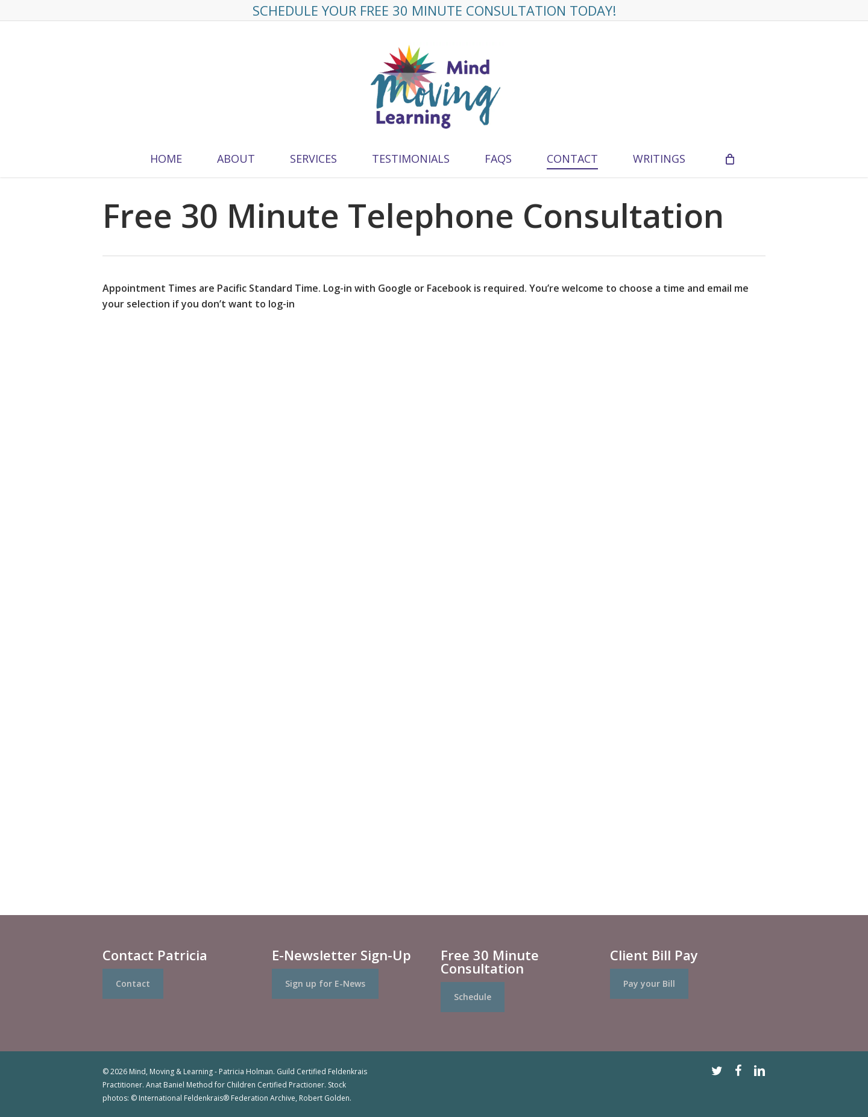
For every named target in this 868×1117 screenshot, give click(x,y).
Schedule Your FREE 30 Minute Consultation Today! (434, 10)
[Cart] (729, 159)
